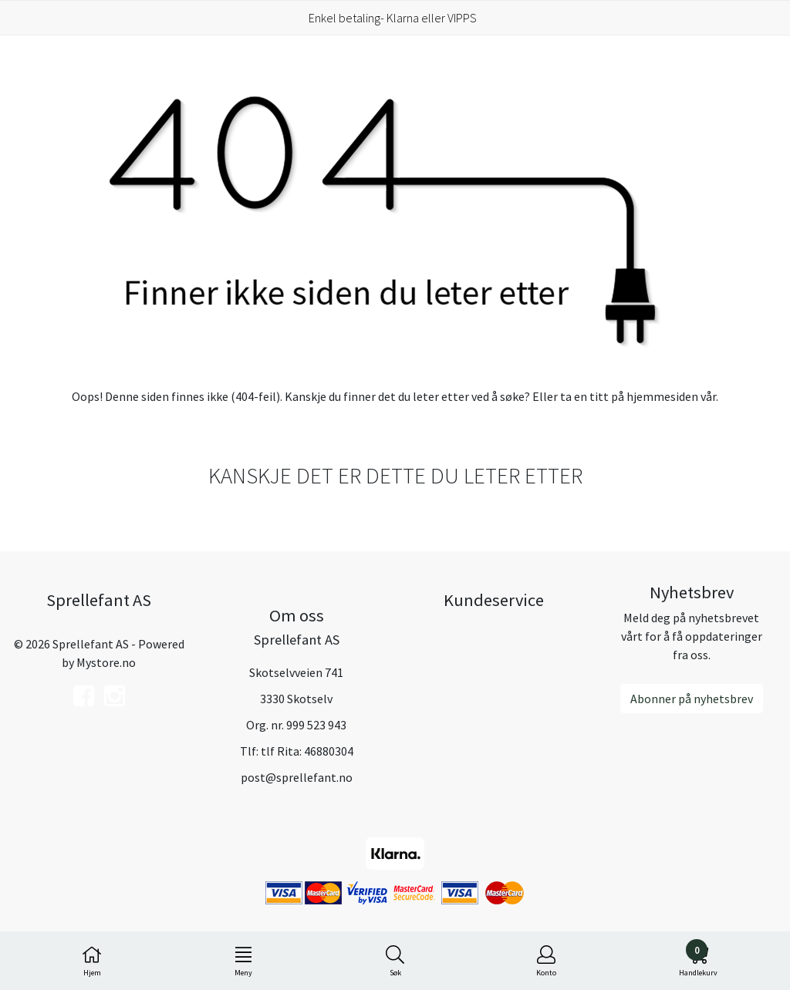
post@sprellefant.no (297, 777)
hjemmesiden (662, 396)
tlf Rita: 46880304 (307, 751)
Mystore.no (106, 662)
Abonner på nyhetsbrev (691, 698)
